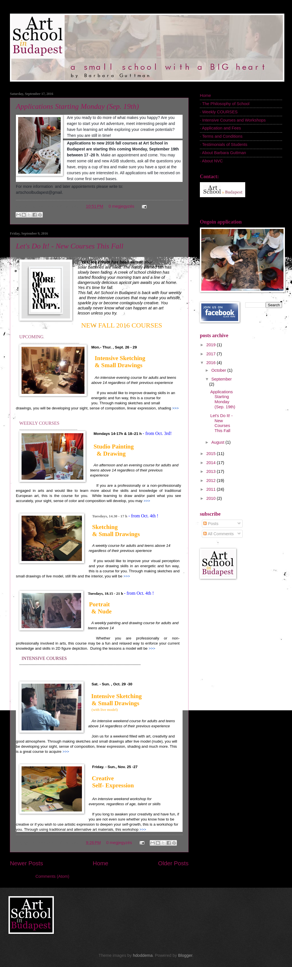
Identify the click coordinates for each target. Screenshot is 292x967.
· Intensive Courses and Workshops (233, 120)
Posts (210, 523)
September (221, 379)
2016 (211, 362)
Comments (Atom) (52, 876)
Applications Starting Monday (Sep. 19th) (77, 106)
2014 (211, 462)
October (219, 370)
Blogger (185, 955)
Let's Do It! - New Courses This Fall (69, 246)
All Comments (218, 534)
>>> (175, 408)
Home (100, 863)
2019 (211, 345)
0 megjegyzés (121, 206)
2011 (211, 489)
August (218, 442)
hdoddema (143, 955)
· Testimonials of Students (223, 144)
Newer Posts (26, 863)
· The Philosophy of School (224, 103)
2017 (211, 354)
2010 (211, 498)
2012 (211, 480)
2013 (211, 471)
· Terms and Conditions (221, 136)
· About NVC (211, 161)
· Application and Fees (220, 128)
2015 (211, 453)
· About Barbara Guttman (223, 152)
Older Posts (173, 863)
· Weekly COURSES (219, 112)
